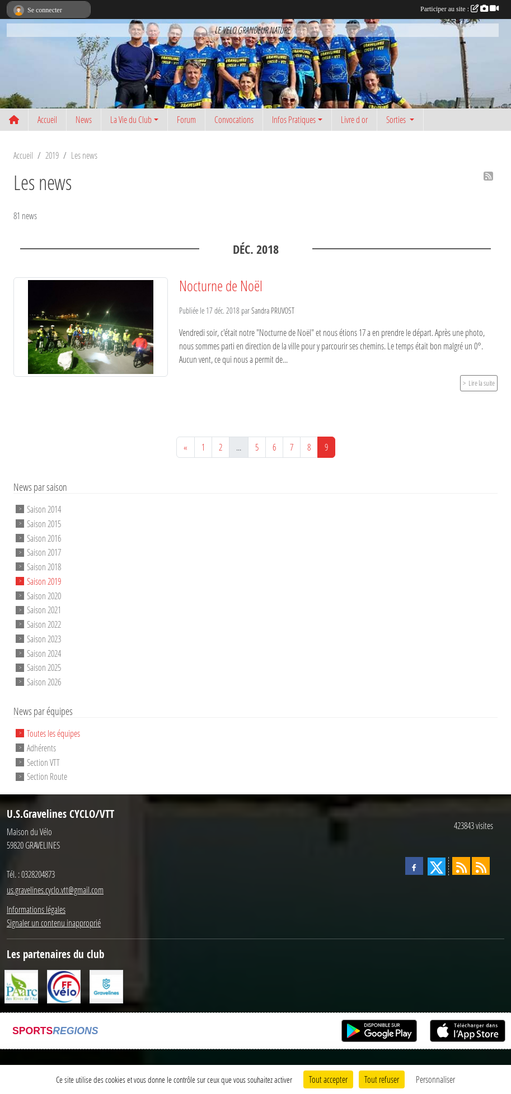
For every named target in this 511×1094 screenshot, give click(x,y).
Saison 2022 (44, 624)
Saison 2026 (44, 682)
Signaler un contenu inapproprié (54, 923)
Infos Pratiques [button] (294, 119)
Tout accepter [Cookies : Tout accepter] (328, 1079)
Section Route (47, 776)
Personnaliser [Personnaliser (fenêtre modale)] (435, 1079)
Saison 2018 (44, 566)
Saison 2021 (44, 609)
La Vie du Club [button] (131, 119)
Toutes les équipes (53, 733)
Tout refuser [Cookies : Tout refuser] (381, 1079)
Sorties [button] (396, 119)
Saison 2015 (44, 523)
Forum (186, 119)
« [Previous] (185, 447)
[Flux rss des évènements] (481, 866)
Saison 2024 (44, 653)
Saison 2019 (44, 581)
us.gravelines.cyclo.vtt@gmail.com (55, 890)
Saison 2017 (44, 552)
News (84, 119)
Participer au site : (459, 9)
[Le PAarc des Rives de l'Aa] (21, 985)
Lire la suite (481, 382)
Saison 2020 (44, 595)
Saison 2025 (44, 667)
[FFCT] (64, 985)
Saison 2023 (44, 639)
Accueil (47, 119)
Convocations (234, 119)
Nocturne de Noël (220, 285)
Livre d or (354, 119)
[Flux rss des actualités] (461, 866)
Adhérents (41, 748)
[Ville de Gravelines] (106, 985)
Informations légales (36, 909)
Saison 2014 (44, 509)
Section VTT (43, 762)
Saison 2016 (44, 537)
